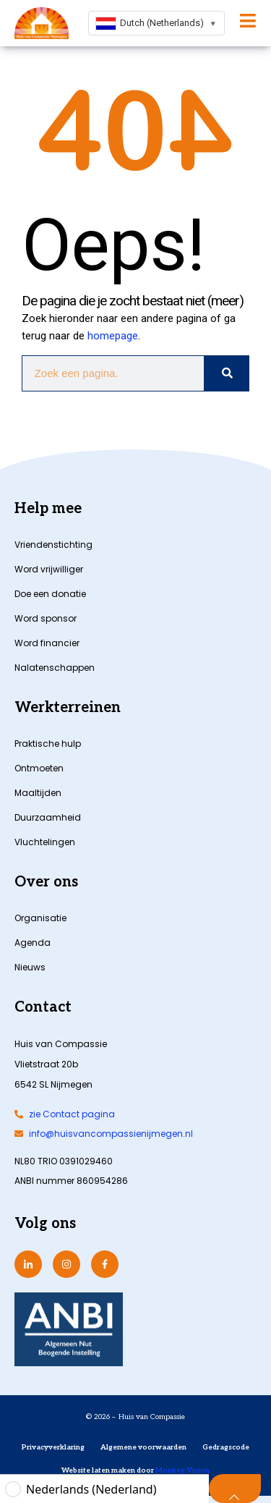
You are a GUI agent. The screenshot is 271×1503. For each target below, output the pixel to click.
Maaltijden (37, 793)
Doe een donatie (50, 594)
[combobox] (156, 23)
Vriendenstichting (53, 544)
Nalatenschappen (54, 667)
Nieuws (30, 967)
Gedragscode (225, 1447)
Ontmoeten (39, 768)
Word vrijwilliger (48, 569)
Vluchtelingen (44, 842)
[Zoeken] (226, 373)
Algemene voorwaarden (143, 1447)
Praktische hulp (47, 743)
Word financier (46, 643)
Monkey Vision (182, 1470)
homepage (112, 335)
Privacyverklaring (53, 1447)
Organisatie (40, 918)
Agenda (32, 942)
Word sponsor (45, 618)
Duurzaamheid (47, 817)
